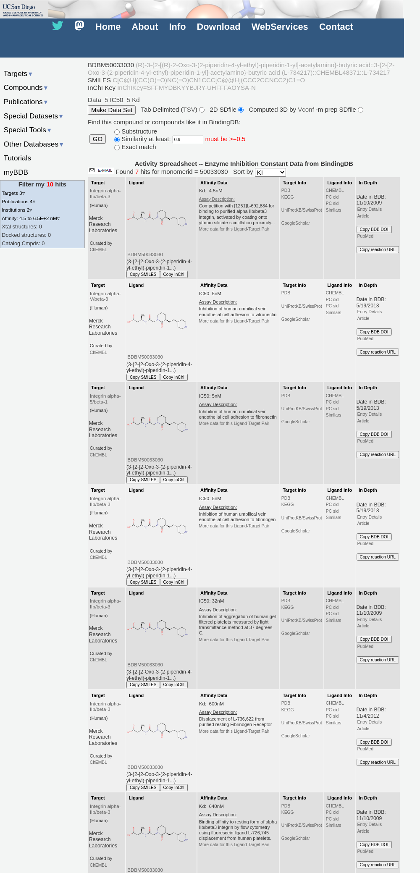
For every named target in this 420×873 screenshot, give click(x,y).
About (145, 26)
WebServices (280, 26)
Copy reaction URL (378, 249)
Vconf (307, 109)
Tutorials (18, 158)
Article (363, 216)
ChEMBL (98, 249)
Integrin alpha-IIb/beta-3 (105, 193)
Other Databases (34, 144)
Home (108, 26)
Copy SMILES (143, 274)
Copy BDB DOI (374, 229)
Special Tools (28, 130)
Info (177, 26)
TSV (189, 109)
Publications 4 (18, 201)
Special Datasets (34, 116)
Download (219, 26)
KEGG (287, 197)
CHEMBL (335, 190)
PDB (285, 190)
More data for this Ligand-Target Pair (234, 229)
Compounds (26, 87)
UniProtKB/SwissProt (301, 210)
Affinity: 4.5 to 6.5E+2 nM (31, 218)
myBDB (16, 172)
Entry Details (369, 209)
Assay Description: (217, 199)
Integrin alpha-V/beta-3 (105, 296)
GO (97, 139)
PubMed (365, 236)
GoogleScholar (295, 223)
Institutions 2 (17, 209)
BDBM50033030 (145, 254)
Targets (19, 73)
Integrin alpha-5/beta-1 (105, 398)
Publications (26, 101)
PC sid (332, 203)
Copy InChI (174, 274)
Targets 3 (13, 193)
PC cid (332, 197)
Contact (336, 26)
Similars (333, 210)
